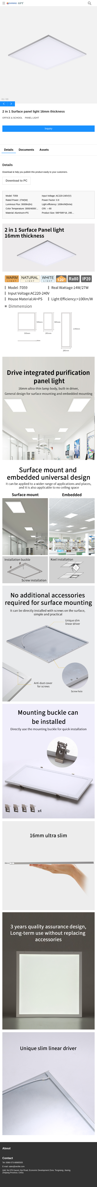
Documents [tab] (26, 149)
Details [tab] (8, 149)
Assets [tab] (44, 149)
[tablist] (48, 149)
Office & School (12, 117)
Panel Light (32, 117)
